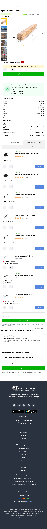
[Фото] (26, 33)
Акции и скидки (23, 451)
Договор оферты (23, 491)
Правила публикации (39, 328)
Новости (23, 464)
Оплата (23, 435)
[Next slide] (42, 33)
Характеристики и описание (34, 142)
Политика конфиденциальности (23, 478)
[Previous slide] (10, 33)
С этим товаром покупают (12, 142)
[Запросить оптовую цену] (23, 79)
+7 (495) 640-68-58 (17, 91)
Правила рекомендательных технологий (23, 484)
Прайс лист (23, 454)
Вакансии (23, 467)
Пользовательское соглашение (23, 481)
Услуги (23, 457)
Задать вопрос (23, 368)
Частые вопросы (23, 448)
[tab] (23, 45)
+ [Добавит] (12, 69)
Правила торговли (23, 488)
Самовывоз (35, 147)
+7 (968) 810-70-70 (17, 93)
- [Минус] (4, 69)
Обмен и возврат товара (23, 445)
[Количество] (9, 69)
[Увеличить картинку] (6, 155)
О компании (23, 432)
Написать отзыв (23, 320)
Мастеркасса (29, 501)
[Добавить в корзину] (23, 74)
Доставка (23, 438)
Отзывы (23, 461)
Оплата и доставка (13, 147)
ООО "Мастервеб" (23, 517)
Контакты (24, 470)
